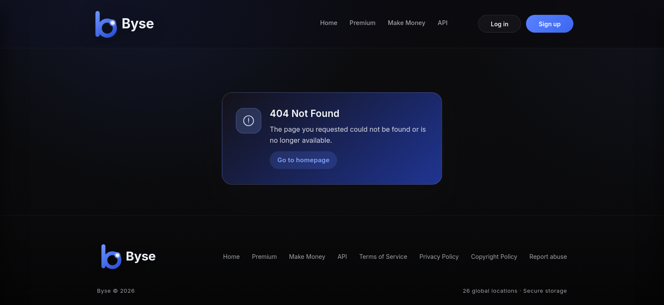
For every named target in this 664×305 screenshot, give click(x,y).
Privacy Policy (439, 256)
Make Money (407, 22)
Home (329, 22)
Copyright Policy (494, 256)
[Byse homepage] (126, 24)
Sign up (550, 24)
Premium (363, 22)
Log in (500, 24)
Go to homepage (303, 160)
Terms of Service (383, 256)
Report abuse (548, 256)
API (443, 22)
